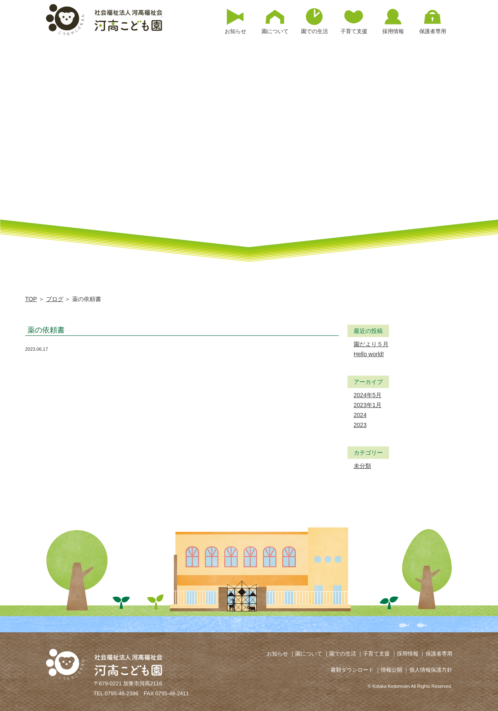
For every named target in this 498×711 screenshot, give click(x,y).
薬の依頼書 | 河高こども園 (104, 19)
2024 (360, 415)
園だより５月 (371, 344)
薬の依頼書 (46, 330)
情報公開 (391, 670)
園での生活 (342, 654)
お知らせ (277, 654)
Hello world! (369, 354)
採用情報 (407, 654)
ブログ (54, 299)
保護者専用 (438, 654)
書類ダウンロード (352, 670)
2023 (360, 425)
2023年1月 (367, 405)
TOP (31, 299)
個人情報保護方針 (430, 670)
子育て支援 (376, 654)
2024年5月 (367, 395)
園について (308, 654)
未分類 (362, 466)
